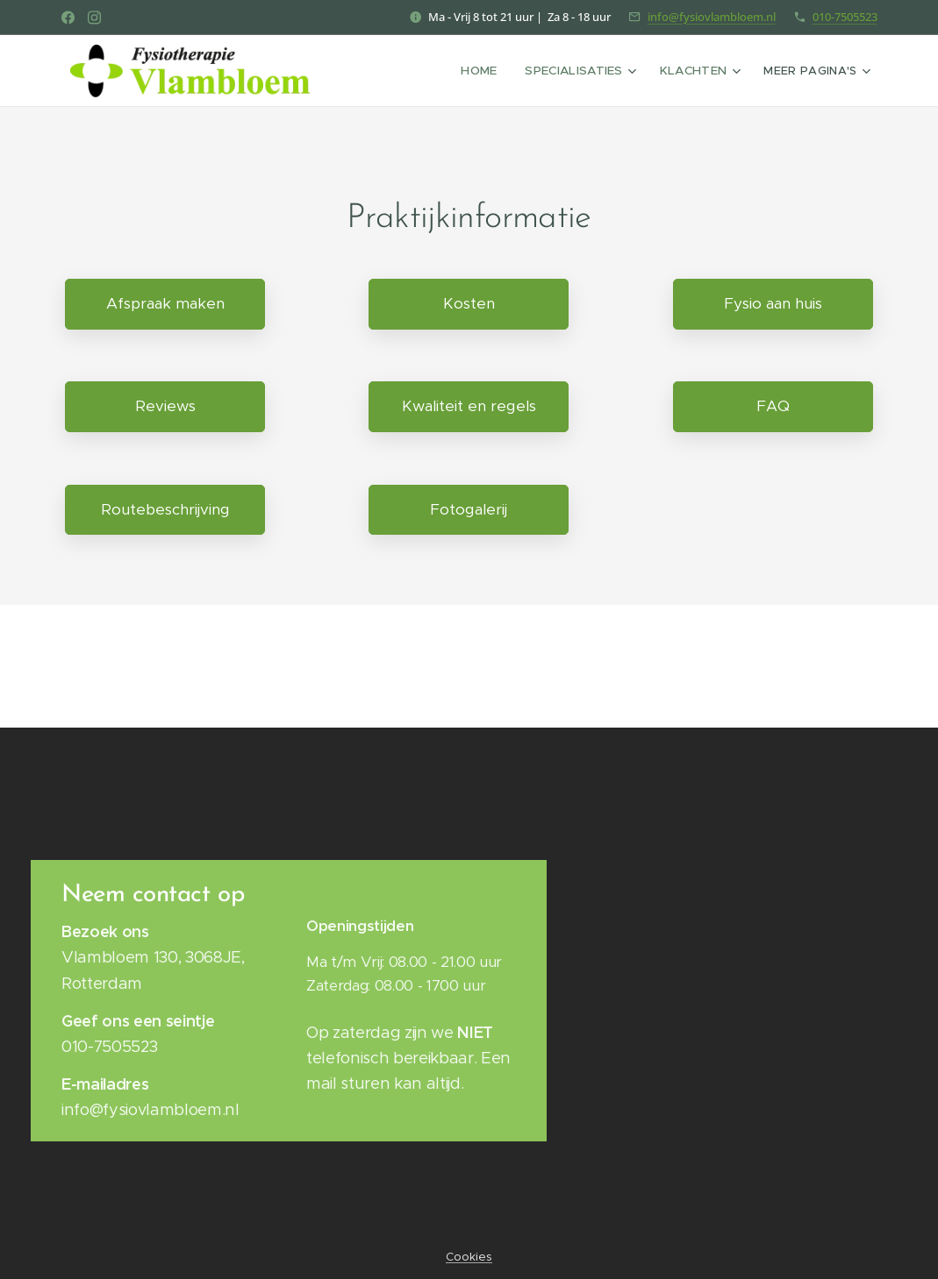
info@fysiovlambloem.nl (712, 17)
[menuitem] (398, 71)
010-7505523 (845, 17)
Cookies (469, 1256)
